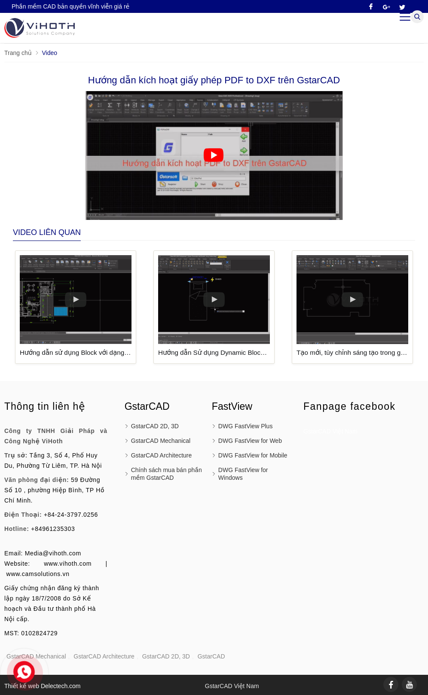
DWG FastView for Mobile (252, 455)
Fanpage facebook (349, 406)
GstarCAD (211, 656)
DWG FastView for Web (250, 440)
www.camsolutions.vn (38, 573)
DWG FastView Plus (245, 426)
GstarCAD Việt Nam (330, 431)
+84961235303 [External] (53, 528)
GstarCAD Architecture (161, 455)
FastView (232, 406)
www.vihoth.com (68, 563)
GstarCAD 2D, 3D (155, 426)
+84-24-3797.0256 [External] (71, 514)
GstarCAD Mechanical (161, 440)
